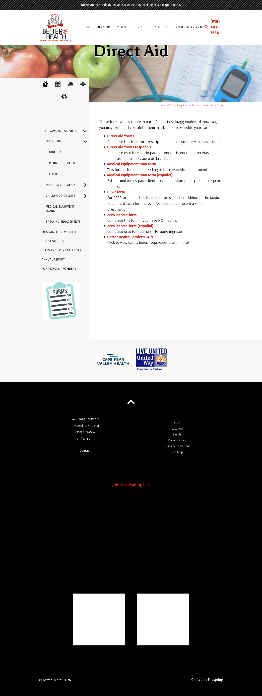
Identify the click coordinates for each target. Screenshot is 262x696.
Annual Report (53, 259)
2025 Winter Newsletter (60, 232)
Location (177, 428)
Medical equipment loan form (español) (139, 175)
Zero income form (122, 215)
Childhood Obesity (67, 195)
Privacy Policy (177, 440)
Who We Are (103, 27)
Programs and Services (65, 131)
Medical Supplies (62, 163)
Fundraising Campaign (187, 27)
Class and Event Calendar (61, 250)
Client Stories (53, 241)
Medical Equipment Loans (60, 209)
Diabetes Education (67, 184)
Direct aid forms (120, 136)
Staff (177, 423)
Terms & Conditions (177, 446)
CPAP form (116, 192)
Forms (53, 174)
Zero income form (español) (130, 226)
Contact (85, 451)
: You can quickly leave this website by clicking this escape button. (131, 5)
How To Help (159, 27)
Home (87, 27)
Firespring (215, 680)
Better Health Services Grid (130, 237)
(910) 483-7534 (215, 27)
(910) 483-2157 (85, 439)
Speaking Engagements (63, 222)
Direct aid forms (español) (129, 147)
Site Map (177, 452)
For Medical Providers (59, 269)
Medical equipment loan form (131, 164)
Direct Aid (67, 141)
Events (141, 27)
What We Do (123, 27)
